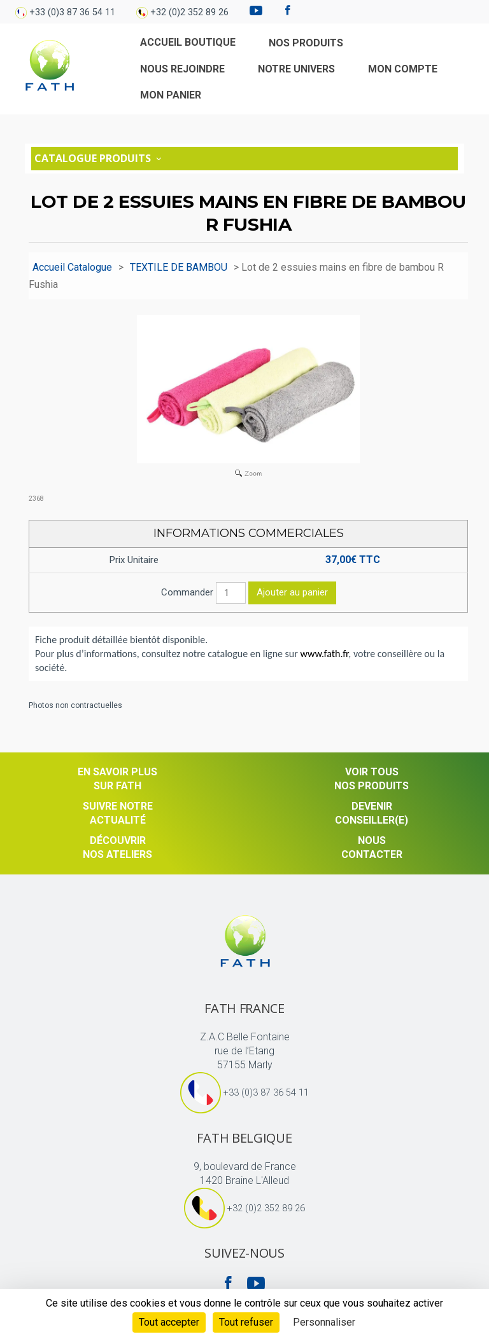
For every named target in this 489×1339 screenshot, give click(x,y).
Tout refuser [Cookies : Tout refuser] (246, 1322)
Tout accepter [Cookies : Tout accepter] (169, 1322)
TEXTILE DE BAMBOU (178, 267)
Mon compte (402, 69)
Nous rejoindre (182, 69)
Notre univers (296, 69)
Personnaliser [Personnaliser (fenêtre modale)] (324, 1322)
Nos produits (306, 43)
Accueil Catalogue (72, 267)
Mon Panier (170, 95)
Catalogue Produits (99, 158)
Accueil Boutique (188, 42)
